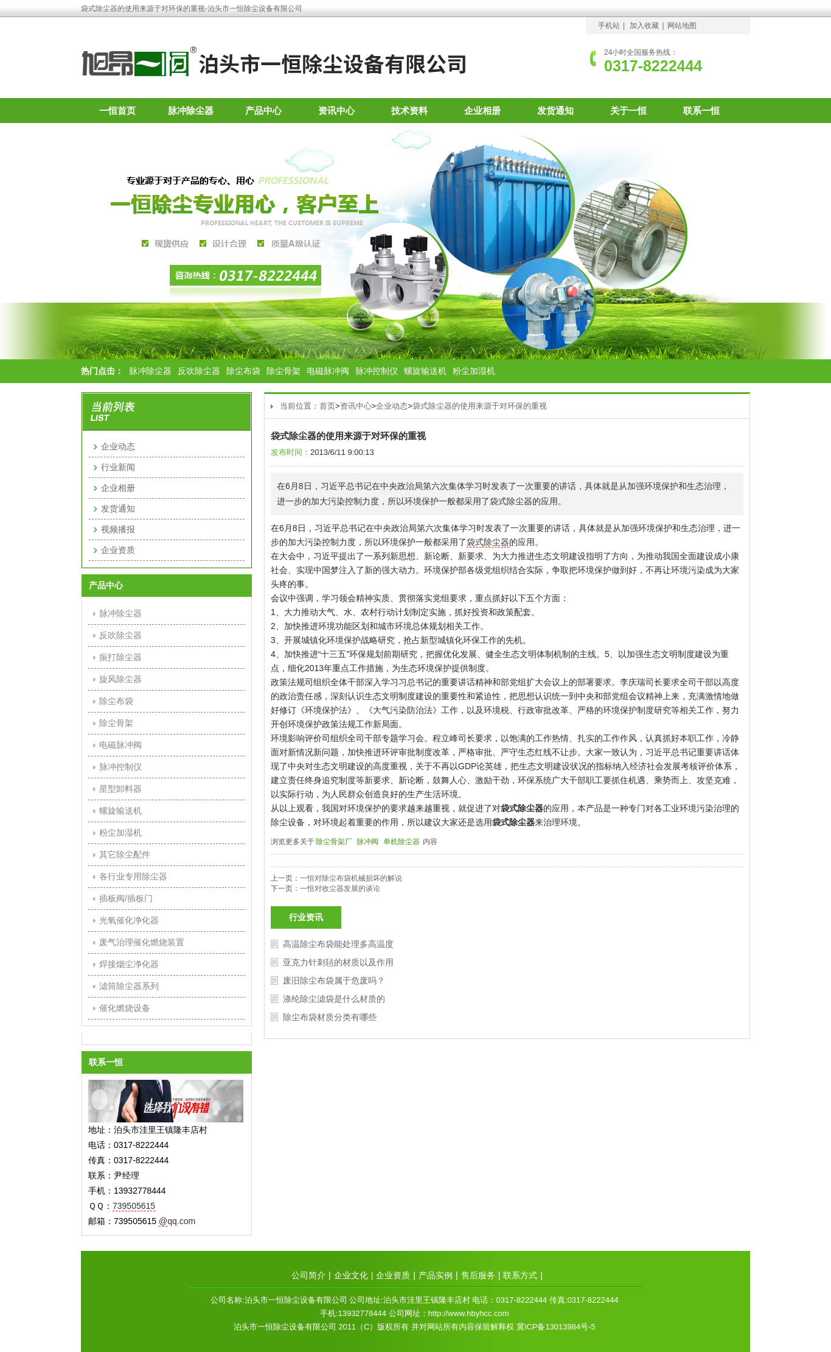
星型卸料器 (120, 789)
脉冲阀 (367, 841)
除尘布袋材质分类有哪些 (330, 1017)
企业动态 (392, 405)
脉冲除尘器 (191, 110)
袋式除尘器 (488, 542)
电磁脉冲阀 (328, 371)
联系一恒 (701, 110)
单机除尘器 (401, 841)
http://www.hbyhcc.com (468, 1313)
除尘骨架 (283, 371)
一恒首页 (117, 110)
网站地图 (682, 25)
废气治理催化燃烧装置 (141, 942)
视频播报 (118, 529)
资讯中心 (336, 110)
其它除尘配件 (124, 854)
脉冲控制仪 (376, 371)
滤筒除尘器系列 (129, 986)
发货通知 (555, 110)
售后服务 (478, 1275)
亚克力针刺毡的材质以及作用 (338, 962)
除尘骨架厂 (334, 841)
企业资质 (118, 550)
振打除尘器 (120, 657)
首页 (327, 405)
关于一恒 (628, 110)
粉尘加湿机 (474, 371)
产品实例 (436, 1275)
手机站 (609, 25)
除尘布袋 (243, 371)
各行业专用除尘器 (133, 876)
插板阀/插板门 (126, 898)
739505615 (134, 1206)
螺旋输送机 (425, 371)
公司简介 (308, 1275)
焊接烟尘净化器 (129, 964)
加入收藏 (644, 25)
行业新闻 (118, 467)
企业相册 (482, 110)
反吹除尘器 (199, 371)
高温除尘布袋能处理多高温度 (338, 944)
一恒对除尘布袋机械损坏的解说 (351, 878)
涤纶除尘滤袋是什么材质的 (334, 999)
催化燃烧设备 (124, 1008)
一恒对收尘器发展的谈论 (340, 888)
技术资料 (409, 110)
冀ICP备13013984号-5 (556, 1326)
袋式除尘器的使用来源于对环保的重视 (479, 405)
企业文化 (351, 1275)
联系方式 (520, 1275)
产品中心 (263, 110)
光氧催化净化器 (129, 920)
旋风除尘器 (120, 679)
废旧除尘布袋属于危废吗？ (334, 980)
